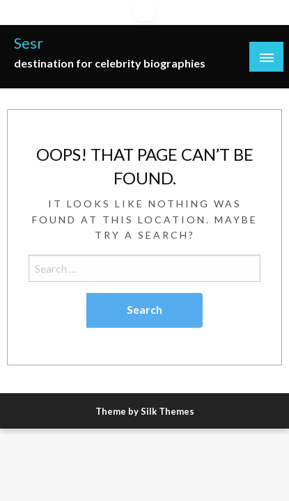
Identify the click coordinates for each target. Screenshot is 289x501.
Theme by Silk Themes (144, 411)
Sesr (28, 43)
